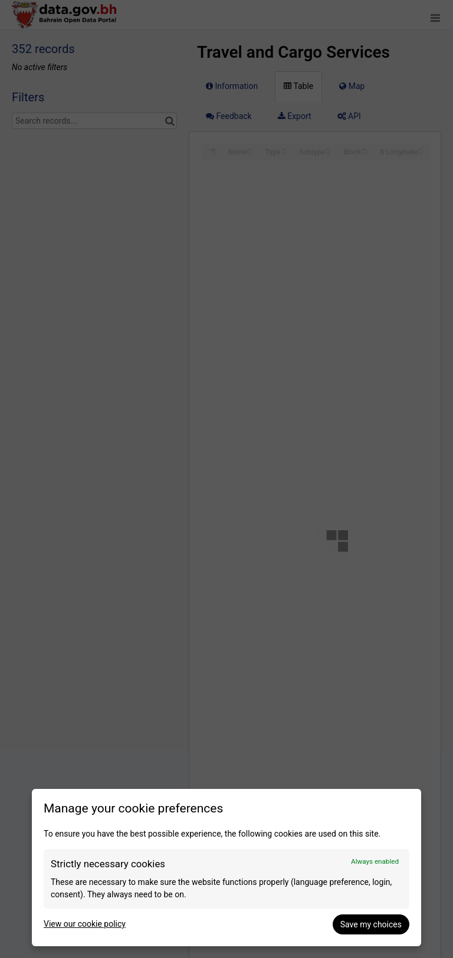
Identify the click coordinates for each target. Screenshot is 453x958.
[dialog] (226, 867)
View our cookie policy (85, 924)
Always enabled (375, 861)
